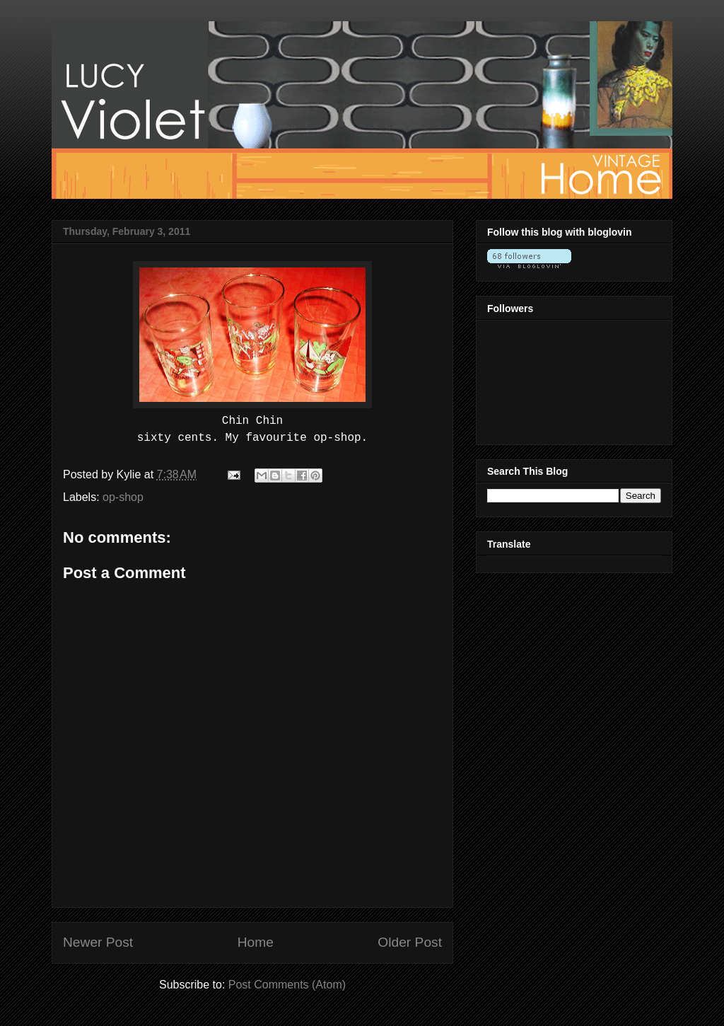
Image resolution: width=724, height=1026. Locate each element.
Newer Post (98, 942)
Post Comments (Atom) (287, 985)
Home (256, 942)
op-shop (123, 497)
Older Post (410, 942)
